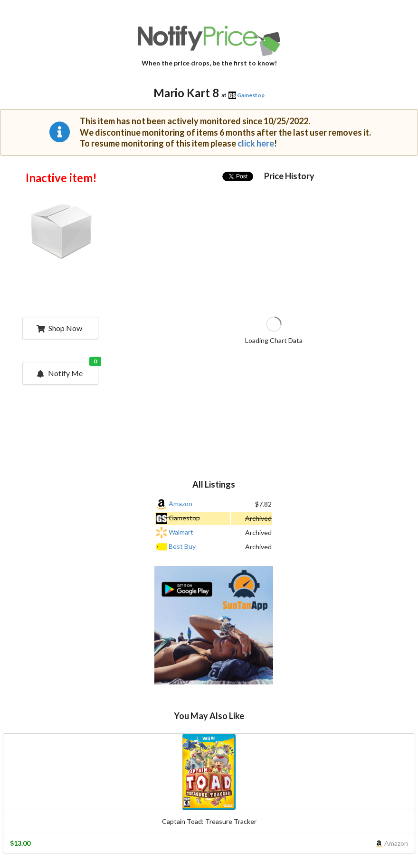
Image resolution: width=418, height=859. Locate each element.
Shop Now (59, 328)
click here (256, 143)
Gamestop (251, 95)
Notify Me (66, 370)
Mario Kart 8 (186, 93)
